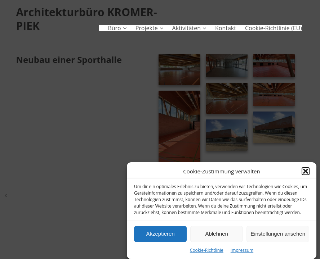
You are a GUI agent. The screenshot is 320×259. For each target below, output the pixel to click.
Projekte (146, 28)
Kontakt (225, 28)
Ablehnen (216, 234)
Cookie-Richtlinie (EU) (273, 28)
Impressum (242, 250)
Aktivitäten (186, 28)
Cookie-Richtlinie (206, 250)
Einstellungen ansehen (277, 234)
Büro (114, 28)
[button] (305, 172)
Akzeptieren (160, 234)
